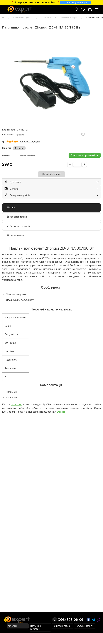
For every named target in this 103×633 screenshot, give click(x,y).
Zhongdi (60, 412)
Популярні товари (62, 626)
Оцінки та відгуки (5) (18, 226)
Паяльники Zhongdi (68, 18)
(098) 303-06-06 (67, 620)
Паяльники (46, 18)
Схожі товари (15, 235)
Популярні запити (84, 626)
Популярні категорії (35, 627)
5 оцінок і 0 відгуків (30, 141)
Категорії (12, 626)
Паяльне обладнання (22, 18)
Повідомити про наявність (84, 155)
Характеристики (17, 217)
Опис (11, 207)
